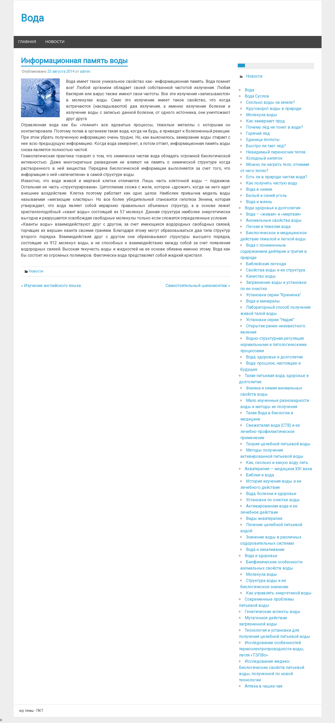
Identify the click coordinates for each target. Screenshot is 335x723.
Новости (54, 41)
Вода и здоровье (261, 555)
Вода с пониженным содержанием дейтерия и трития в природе (273, 251)
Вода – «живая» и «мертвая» (273, 214)
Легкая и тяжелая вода (268, 226)
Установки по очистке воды (273, 499)
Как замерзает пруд (265, 121)
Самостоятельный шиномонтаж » (198, 285)
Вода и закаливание (265, 549)
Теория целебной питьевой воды (278, 443)
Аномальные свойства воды (274, 220)
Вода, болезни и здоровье (271, 493)
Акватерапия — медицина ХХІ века (278, 468)
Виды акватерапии (264, 518)
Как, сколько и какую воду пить (277, 462)
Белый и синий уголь (266, 195)
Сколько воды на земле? (270, 102)
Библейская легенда (266, 263)
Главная (27, 41)
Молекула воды (261, 114)
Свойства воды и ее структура (275, 270)
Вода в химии (259, 189)
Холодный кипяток (264, 158)
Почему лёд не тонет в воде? (274, 127)
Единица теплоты (263, 139)
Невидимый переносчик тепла (275, 152)
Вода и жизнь (259, 201)
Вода (249, 89)
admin (85, 71)
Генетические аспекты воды (272, 611)
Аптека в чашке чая (263, 686)
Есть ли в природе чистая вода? (276, 176)
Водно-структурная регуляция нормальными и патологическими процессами (273, 344)
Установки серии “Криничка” (273, 294)
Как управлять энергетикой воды (278, 593)
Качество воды (261, 276)
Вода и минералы (263, 301)
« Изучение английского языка (51, 285)
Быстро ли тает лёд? (266, 145)
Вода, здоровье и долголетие (274, 357)
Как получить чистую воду (271, 183)
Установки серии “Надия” (270, 319)
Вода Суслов (257, 96)
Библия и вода (260, 475)
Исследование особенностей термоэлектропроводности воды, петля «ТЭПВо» (271, 649)
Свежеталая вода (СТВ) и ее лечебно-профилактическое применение (270, 431)
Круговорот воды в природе (273, 108)
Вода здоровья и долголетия (272, 207)
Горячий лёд (258, 133)
